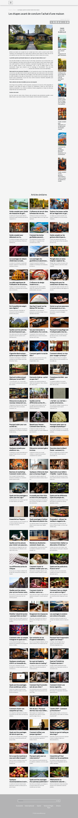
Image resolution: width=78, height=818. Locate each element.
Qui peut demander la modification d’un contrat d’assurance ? (38, 332)
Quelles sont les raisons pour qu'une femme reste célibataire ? (18, 592)
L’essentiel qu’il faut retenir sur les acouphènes (59, 757)
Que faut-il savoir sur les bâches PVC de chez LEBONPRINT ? (38, 308)
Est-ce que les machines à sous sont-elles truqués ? (18, 757)
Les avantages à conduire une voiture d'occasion (58, 615)
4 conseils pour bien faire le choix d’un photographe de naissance (39, 497)
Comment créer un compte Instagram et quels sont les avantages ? (18, 639)
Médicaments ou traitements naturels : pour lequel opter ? (57, 781)
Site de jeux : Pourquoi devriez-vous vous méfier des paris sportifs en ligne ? (38, 711)
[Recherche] (37, 800)
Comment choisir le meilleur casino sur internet (36, 592)
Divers (14, 10)
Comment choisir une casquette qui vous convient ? (16, 711)
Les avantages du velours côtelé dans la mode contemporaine (17, 261)
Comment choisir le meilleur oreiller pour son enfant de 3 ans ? (38, 568)
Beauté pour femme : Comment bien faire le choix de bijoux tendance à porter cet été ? (39, 427)
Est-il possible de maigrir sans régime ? (17, 307)
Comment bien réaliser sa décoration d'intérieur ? (59, 544)
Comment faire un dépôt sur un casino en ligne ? (58, 591)
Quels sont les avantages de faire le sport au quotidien (17, 734)
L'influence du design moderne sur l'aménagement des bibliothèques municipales (39, 285)
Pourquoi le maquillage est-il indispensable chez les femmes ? (59, 332)
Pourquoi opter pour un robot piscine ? (38, 757)
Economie (19, 806)
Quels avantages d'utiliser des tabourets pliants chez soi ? (39, 521)
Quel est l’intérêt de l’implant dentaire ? (57, 662)
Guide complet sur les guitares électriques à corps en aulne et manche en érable (62, 176)
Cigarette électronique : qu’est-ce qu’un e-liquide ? (18, 354)
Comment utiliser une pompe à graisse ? (37, 733)
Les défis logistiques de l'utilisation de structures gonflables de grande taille (18, 284)
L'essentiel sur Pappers (17, 519)
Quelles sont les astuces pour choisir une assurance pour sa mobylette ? (18, 545)
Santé (39, 806)
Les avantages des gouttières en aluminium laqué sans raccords (38, 261)
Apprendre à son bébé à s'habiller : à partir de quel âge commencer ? (59, 474)
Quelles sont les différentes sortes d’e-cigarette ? (37, 403)
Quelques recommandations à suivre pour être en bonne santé (18, 781)
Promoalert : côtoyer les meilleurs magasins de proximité (58, 521)
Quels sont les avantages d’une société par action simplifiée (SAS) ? (17, 687)
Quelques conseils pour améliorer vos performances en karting (18, 450)
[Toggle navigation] (11, 2)
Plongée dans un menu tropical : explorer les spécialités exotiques (57, 261)
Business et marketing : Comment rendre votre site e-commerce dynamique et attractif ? (17, 475)
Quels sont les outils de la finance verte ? (58, 567)
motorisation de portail (23, 68)
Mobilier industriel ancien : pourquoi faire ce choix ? (18, 615)
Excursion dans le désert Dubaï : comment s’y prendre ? (58, 450)
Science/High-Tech (49, 807)
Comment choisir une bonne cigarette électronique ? (57, 687)
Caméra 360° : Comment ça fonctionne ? (58, 709)
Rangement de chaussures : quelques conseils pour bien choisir (39, 616)
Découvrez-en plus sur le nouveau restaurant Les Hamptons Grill (17, 403)
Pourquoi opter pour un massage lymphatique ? (58, 425)
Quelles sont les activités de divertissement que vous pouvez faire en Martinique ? (17, 333)
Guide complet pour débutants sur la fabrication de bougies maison (62, 125)
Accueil (10, 10)
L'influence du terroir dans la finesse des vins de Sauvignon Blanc (62, 76)
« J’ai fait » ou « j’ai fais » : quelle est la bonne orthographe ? (58, 403)
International (29, 806)
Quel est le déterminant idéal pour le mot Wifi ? (17, 378)
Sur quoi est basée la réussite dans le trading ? (38, 662)
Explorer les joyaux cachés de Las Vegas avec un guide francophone (62, 101)
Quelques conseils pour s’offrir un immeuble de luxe (17, 663)
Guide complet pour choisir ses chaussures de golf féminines (18, 213)
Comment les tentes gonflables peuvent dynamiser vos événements (62, 150)
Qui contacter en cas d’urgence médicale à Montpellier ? (37, 639)
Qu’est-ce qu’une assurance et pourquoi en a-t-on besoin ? (59, 308)
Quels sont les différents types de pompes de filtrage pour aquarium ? (58, 497)
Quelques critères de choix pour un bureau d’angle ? (39, 473)
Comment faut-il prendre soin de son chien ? (38, 686)
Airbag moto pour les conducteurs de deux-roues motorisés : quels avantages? (59, 285)
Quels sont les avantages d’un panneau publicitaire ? (39, 780)
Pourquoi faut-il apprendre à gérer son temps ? (59, 638)
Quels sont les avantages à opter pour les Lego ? (18, 496)
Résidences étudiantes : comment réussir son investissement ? (38, 545)
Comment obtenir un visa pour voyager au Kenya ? (58, 354)
